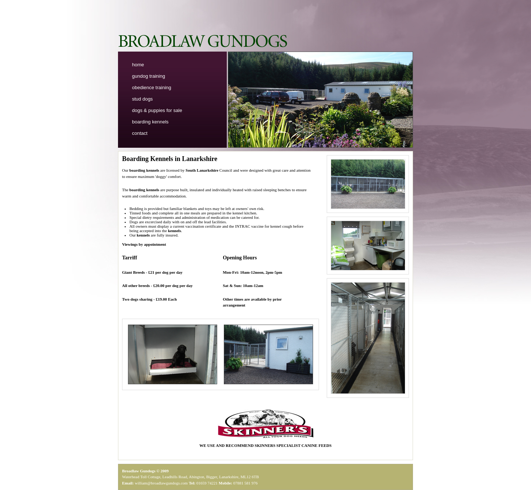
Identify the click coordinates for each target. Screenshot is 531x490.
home (138, 64)
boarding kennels (150, 122)
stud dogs (142, 99)
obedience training (151, 87)
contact (140, 133)
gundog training (148, 76)
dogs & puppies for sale (157, 110)
